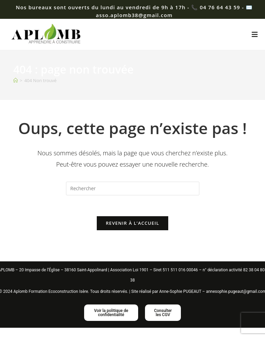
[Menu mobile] (255, 34)
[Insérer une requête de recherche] (132, 188)
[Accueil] (15, 80)
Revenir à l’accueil (132, 223)
